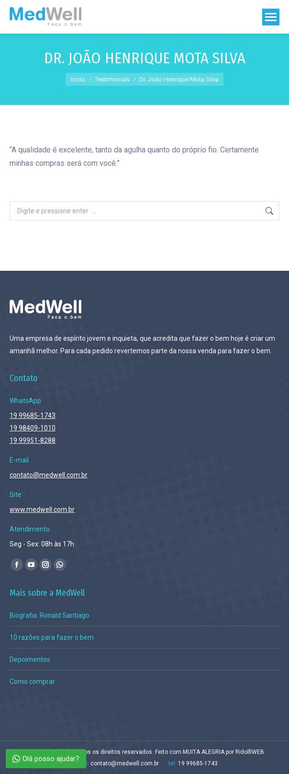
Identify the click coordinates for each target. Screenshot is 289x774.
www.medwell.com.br (42, 509)
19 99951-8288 (33, 440)
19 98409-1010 (33, 428)
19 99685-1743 (33, 415)
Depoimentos (30, 659)
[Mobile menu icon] (270, 17)
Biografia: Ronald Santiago (49, 615)
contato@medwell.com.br (49, 475)
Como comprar (32, 681)
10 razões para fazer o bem (52, 637)
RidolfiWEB (249, 752)
